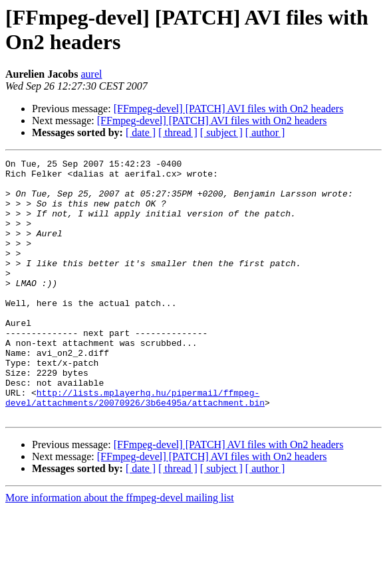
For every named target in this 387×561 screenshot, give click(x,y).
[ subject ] (221, 132)
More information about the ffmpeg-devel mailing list (119, 549)
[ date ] (141, 132)
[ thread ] (177, 132)
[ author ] (265, 132)
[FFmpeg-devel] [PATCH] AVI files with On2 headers (229, 108)
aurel (91, 74)
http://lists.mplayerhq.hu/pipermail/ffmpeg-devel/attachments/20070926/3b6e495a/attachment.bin (135, 446)
